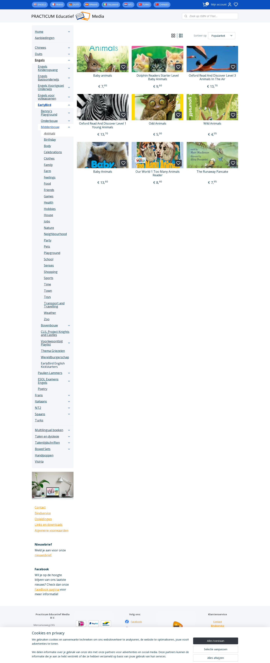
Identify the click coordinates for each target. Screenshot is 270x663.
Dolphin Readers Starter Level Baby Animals (157, 77)
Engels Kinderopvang (54, 68)
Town (48, 291)
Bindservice (43, 513)
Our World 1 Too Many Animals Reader (157, 173)
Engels (42, 4)
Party (47, 240)
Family (48, 165)
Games (48, 196)
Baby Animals (102, 171)
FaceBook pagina (47, 589)
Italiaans (112, 4)
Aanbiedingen (44, 38)
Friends (49, 190)
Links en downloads (48, 525)
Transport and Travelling (54, 305)
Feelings (50, 177)
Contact (40, 507)
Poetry (42, 389)
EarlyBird (54, 105)
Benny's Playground (55, 112)
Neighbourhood (55, 234)
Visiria (39, 461)
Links (217, 629)
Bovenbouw (55, 325)
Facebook (136, 621)
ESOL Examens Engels (54, 381)
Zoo (47, 319)
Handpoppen (44, 455)
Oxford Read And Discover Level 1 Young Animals (102, 125)
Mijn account (221, 4)
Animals (49, 133)
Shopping (51, 272)
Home (52, 32)
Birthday (50, 139)
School (48, 259)
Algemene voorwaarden (51, 530)
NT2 (130, 4)
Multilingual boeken (52, 430)
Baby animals (102, 75)
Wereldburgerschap (55, 357)
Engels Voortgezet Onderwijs (54, 87)
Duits (76, 4)
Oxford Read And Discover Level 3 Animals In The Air (212, 77)
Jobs (47, 221)
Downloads (217, 633)
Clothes (49, 158)
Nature (49, 228)
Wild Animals (212, 123)
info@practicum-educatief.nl (50, 640)
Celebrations (53, 152)
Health (48, 202)
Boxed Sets (52, 449)
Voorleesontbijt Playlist (55, 343)
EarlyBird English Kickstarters (53, 365)
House (48, 215)
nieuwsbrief (43, 555)
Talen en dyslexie (52, 436)
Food (47, 183)
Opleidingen (43, 519)
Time (47, 284)
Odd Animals (157, 123)
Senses (49, 265)
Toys (47, 297)
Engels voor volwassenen (54, 97)
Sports (48, 278)
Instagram (136, 629)
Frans (59, 4)
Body (47, 146)
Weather (50, 313)
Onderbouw (55, 121)
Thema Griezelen (53, 351)
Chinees (164, 4)
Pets (47, 246)
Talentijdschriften (52, 443)
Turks (145, 4)
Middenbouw (55, 127)
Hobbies (50, 209)
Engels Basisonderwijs (54, 77)
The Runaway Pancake (212, 171)
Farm (47, 171)
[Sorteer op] (221, 35)
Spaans (93, 4)
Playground (52, 253)
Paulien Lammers (54, 373)
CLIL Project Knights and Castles (55, 333)
